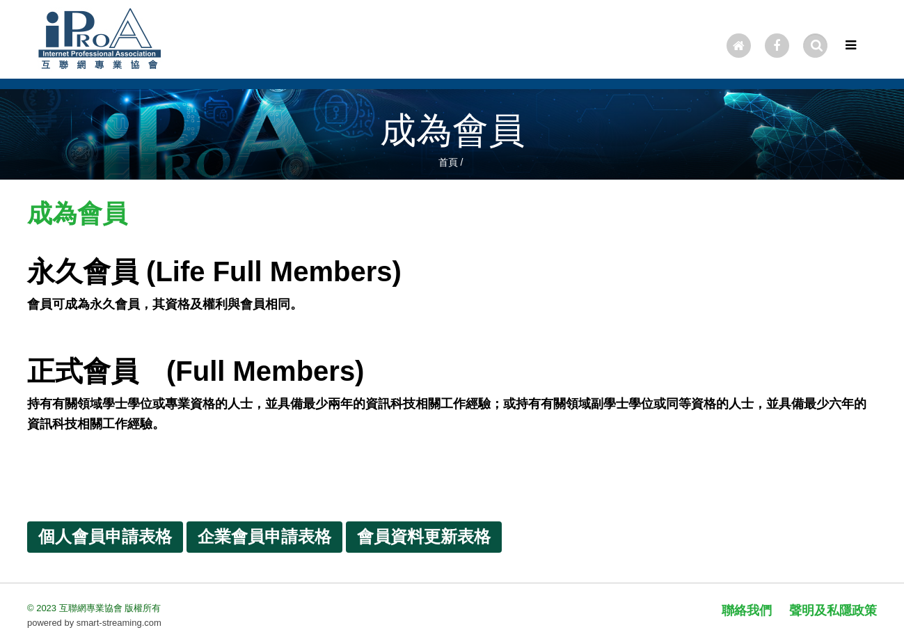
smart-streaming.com (119, 622)
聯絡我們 (747, 610)
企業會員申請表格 (264, 536)
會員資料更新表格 (424, 536)
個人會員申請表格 (105, 536)
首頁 (448, 162)
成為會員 (452, 130)
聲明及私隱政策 (833, 610)
